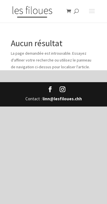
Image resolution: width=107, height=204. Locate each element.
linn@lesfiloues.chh (62, 98)
